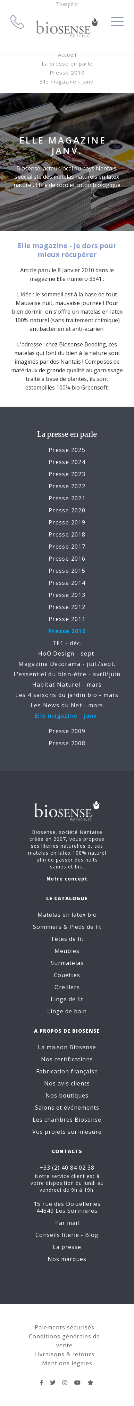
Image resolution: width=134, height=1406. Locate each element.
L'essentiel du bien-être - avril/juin (67, 674)
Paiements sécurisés (64, 1327)
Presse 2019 (67, 522)
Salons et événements (67, 1107)
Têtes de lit (67, 939)
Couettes (67, 975)
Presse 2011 (67, 619)
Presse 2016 (67, 558)
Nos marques (67, 1259)
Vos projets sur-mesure (67, 1131)
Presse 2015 (67, 570)
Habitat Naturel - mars (67, 684)
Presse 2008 (67, 743)
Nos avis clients (67, 1083)
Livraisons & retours (64, 1354)
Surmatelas (67, 963)
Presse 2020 (67, 510)
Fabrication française (67, 1071)
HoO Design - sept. (67, 653)
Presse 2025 (67, 449)
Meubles (67, 951)
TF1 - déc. (67, 643)
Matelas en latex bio (67, 914)
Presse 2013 (67, 594)
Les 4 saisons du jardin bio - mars (67, 694)
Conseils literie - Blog (67, 1235)
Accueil (67, 54)
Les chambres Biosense (67, 1119)
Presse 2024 (67, 462)
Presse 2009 (67, 731)
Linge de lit (67, 999)
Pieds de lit (85, 927)
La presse (67, 1247)
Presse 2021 (67, 498)
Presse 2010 (67, 72)
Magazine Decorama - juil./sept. (66, 663)
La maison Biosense (67, 1047)
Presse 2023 (67, 474)
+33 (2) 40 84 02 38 (67, 1167)
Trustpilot (67, 4)
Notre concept (67, 878)
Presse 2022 (67, 486)
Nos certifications (67, 1059)
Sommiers (47, 927)
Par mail (67, 1223)
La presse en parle (67, 63)
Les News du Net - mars (67, 705)
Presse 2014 (67, 582)
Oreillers (67, 987)
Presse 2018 (67, 534)
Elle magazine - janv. (67, 81)
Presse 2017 (67, 546)
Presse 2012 (67, 606)
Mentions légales (67, 1363)
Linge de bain (67, 1011)
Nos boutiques (67, 1095)
